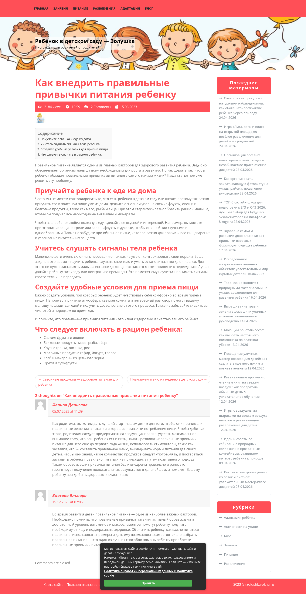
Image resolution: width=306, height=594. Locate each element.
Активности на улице (241, 526)
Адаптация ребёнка (239, 517)
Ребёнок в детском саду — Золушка (85, 40)
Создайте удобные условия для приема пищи (74, 149)
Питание (80, 8)
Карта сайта (54, 584)
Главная (41, 8)
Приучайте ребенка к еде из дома (66, 139)
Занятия (60, 8)
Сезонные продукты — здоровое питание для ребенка (78, 382)
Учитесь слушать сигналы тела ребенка (70, 144)
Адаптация (130, 8)
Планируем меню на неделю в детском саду (166, 379)
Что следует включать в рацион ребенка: (71, 154)
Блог (149, 8)
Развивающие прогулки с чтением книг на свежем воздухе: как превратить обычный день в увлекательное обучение (242, 387)
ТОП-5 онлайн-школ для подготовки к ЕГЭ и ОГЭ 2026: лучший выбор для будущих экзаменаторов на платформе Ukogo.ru (243, 212)
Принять (148, 583)
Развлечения (104, 8)
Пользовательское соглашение (93, 584)
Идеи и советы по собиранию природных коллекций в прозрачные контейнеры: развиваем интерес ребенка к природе (241, 448)
